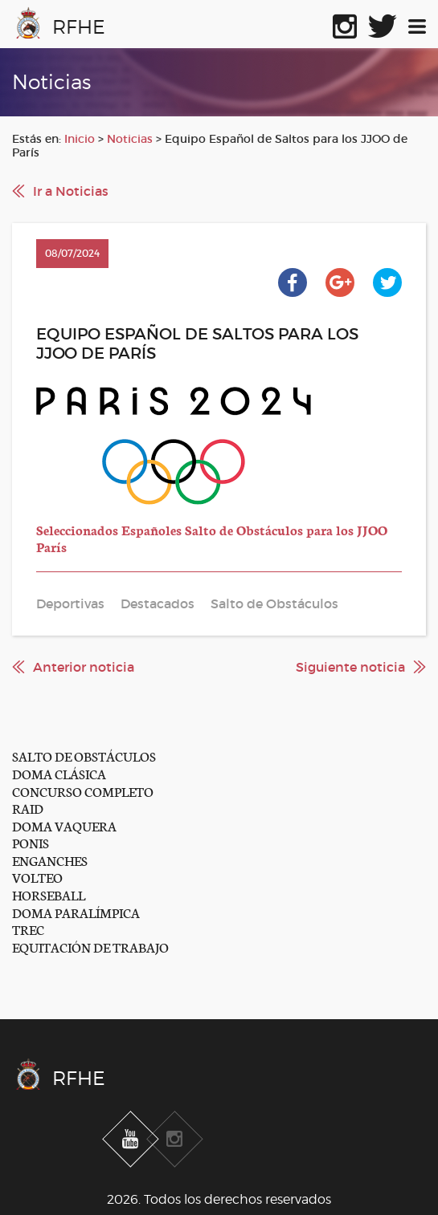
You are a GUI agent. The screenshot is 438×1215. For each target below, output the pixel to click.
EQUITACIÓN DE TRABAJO (90, 946)
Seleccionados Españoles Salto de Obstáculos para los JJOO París (211, 538)
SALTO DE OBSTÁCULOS (84, 755)
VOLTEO (37, 877)
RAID (27, 807)
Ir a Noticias (70, 191)
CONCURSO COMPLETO (83, 791)
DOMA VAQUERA (64, 825)
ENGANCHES (50, 860)
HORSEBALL (48, 894)
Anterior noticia (83, 666)
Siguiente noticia (350, 666)
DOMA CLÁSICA (59, 773)
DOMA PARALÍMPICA (76, 912)
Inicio (79, 139)
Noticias (130, 139)
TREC (28, 929)
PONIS (30, 842)
